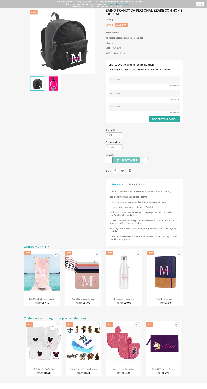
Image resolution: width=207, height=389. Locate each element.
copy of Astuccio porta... (163, 369)
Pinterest (130, 171)
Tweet (122, 171)
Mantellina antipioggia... (123, 369)
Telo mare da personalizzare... (42, 299)
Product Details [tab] (137, 184)
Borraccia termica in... (124, 299)
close (200, 4)
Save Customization (164, 119)
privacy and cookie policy (117, 4)
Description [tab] (118, 184)
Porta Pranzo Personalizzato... (83, 369)
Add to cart (126, 160)
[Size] (114, 135)
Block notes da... (164, 299)
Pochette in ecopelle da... (83, 299)
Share (115, 171)
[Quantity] (109, 160)
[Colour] (114, 147)
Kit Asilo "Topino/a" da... (44, 369)
